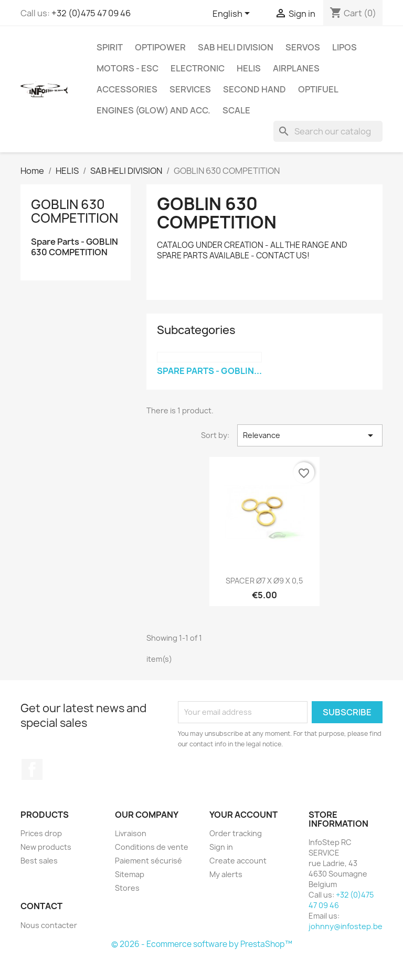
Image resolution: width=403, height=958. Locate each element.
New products (45, 847)
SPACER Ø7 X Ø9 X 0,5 (264, 581)
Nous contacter (48, 925)
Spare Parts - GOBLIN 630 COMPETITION (74, 247)
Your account (243, 814)
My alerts (225, 874)
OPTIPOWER (160, 47)
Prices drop (41, 833)
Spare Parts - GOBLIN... (209, 371)
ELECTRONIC (198, 68)
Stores (127, 888)
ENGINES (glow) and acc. (153, 110)
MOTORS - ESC (127, 68)
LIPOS (344, 47)
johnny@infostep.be (346, 926)
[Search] (328, 131)
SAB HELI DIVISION (235, 47)
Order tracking (235, 833)
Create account (238, 861)
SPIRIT (110, 47)
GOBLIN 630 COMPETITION (74, 211)
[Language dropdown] (233, 14)
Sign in (221, 847)
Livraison (130, 833)
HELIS (249, 68)
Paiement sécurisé (148, 861)
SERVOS (302, 47)
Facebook (32, 769)
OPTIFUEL (318, 89)
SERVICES (190, 89)
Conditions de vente (151, 847)
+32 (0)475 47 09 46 (91, 13)
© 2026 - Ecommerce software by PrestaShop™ (201, 944)
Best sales (39, 861)
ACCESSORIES (127, 89)
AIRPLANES (296, 68)
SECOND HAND (254, 89)
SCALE (236, 110)
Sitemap (129, 874)
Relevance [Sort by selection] (310, 435)
